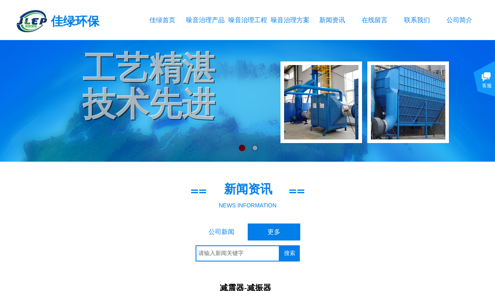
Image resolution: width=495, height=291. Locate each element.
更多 (274, 231)
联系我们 (417, 20)
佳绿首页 (162, 20)
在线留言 (375, 20)
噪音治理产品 (205, 20)
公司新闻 (221, 231)
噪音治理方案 (290, 20)
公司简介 (459, 20)
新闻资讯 (332, 20)
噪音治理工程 (247, 20)
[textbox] (238, 253)
